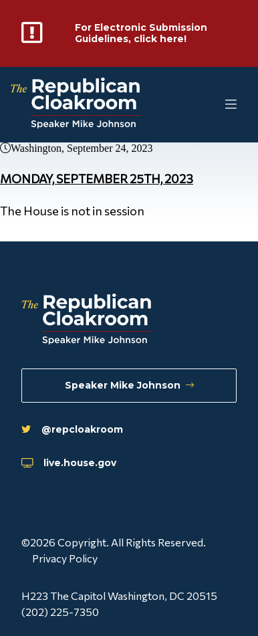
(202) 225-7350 (60, 611)
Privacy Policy (65, 558)
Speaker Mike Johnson (129, 381)
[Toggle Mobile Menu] (204, 107)
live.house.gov (75, 462)
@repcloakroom (78, 427)
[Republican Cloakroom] (76, 107)
